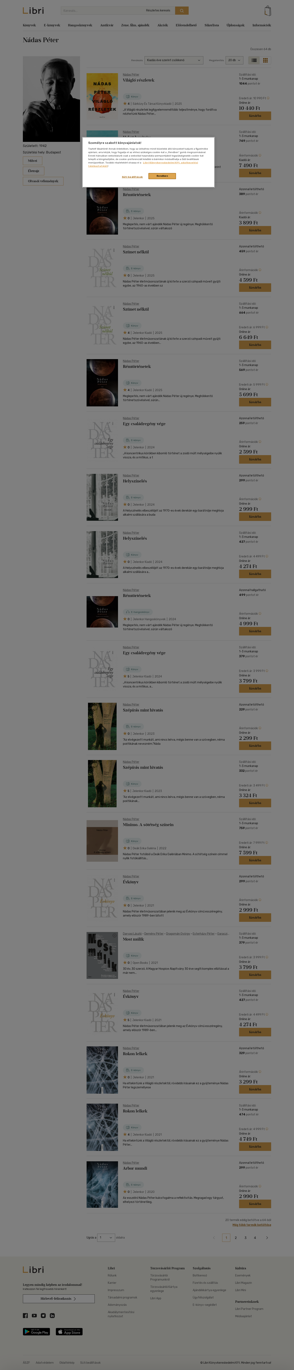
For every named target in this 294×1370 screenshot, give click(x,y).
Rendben (162, 175)
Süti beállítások (132, 176)
